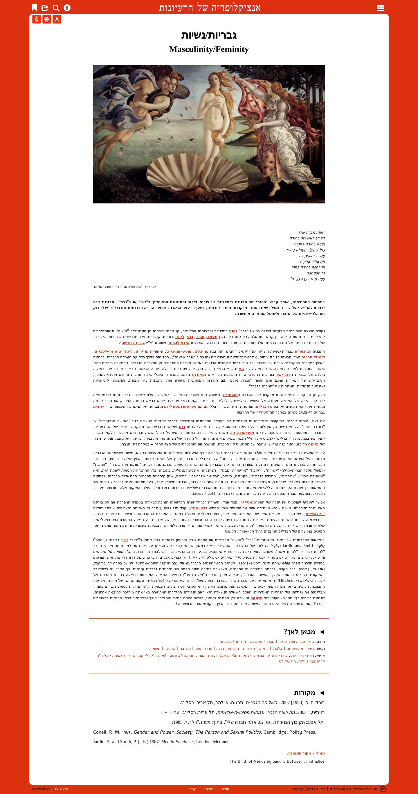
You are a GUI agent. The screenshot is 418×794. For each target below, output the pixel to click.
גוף (241, 368)
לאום (179, 337)
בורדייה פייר (277, 655)
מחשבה (256, 641)
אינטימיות (295, 648)
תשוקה (256, 598)
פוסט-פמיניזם (178, 351)
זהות (233, 331)
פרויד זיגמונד (124, 655)
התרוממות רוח (227, 648)
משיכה (185, 648)
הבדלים (262, 406)
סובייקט (283, 374)
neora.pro (60, 788)
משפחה (226, 641)
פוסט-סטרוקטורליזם (182, 406)
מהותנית (230, 395)
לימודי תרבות (313, 357)
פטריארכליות (242, 432)
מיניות (241, 641)
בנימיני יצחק (253, 655)
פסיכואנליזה (251, 502)
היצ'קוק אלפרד (227, 655)
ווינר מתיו (205, 655)
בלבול (277, 648)
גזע (190, 337)
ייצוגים (99, 406)
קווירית (142, 351)
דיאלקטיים (315, 514)
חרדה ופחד (203, 648)
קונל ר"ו (104, 655)
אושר (311, 648)
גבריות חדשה (133, 342)
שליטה (170, 648)
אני (125, 540)
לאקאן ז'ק (159, 655)
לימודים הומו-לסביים (114, 351)
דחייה (264, 648)
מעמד (212, 337)
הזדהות (249, 648)
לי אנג (143, 655)
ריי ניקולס (287, 661)
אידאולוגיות (179, 342)
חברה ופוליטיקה (291, 641)
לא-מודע (197, 508)
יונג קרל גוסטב (182, 655)
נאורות (198, 374)
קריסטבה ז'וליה (311, 661)
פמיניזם (201, 351)
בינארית (302, 351)
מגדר (200, 337)
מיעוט (313, 444)
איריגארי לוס (301, 655)
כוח (182, 427)
